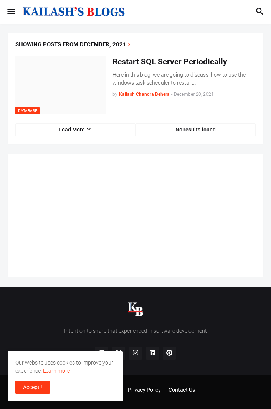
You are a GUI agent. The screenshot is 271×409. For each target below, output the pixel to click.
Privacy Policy (144, 390)
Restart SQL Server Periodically (169, 61)
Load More (72, 129)
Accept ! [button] (32, 387)
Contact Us (182, 390)
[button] (10, 11)
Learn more (56, 371)
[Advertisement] (135, 215)
